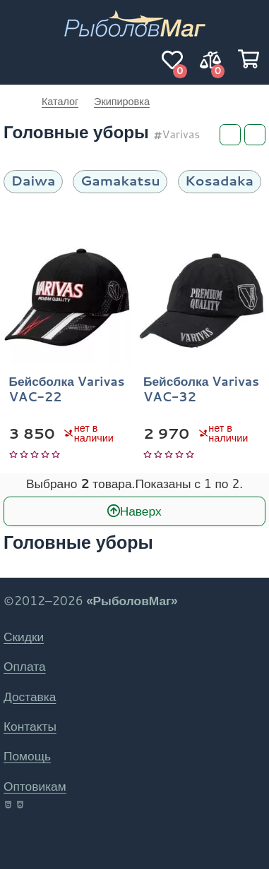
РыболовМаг (15, 101)
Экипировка (122, 101)
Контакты (30, 726)
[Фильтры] (230, 134)
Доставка (30, 696)
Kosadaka (219, 180)
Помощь (27, 756)
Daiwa (33, 180)
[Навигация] (20, 60)
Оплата (25, 666)
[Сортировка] (254, 134)
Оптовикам (35, 786)
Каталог (60, 101)
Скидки (24, 636)
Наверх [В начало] (141, 511)
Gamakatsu (120, 180)
